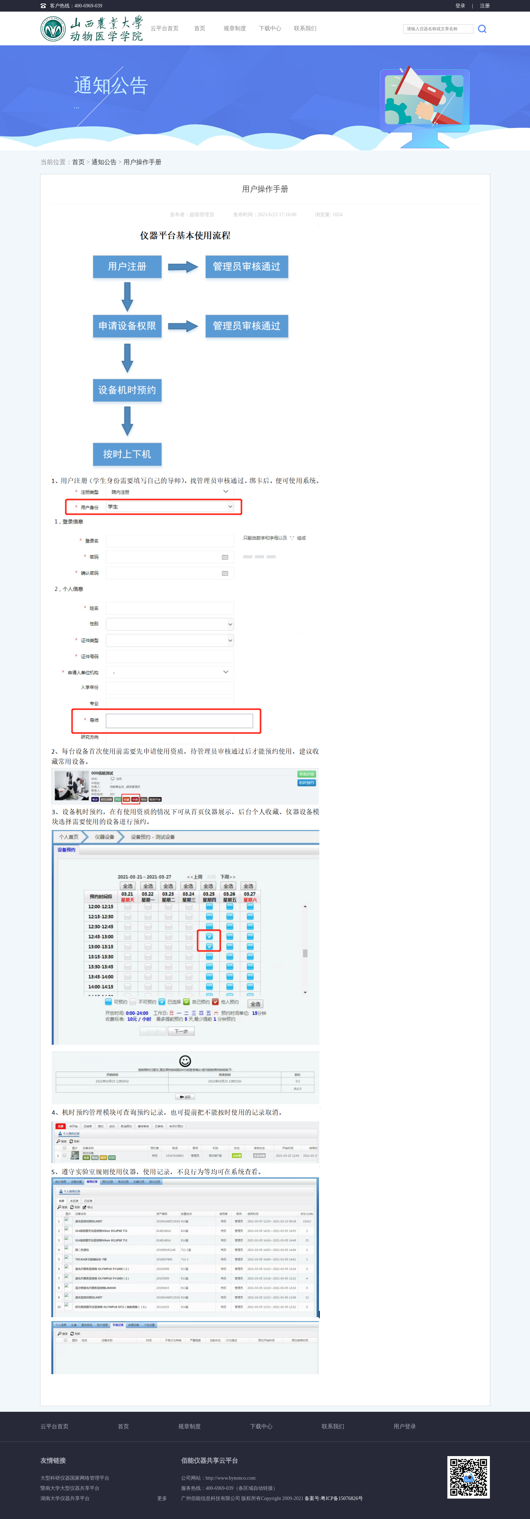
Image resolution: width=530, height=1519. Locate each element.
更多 (162, 1498)
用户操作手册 (142, 162)
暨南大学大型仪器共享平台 (70, 1488)
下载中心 (270, 28)
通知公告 (104, 162)
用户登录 (405, 1426)
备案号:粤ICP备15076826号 (334, 1498)
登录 (461, 5)
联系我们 (305, 28)
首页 (199, 28)
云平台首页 (165, 28)
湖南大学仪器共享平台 (65, 1498)
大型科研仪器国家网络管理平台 (74, 1478)
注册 (485, 5)
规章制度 (235, 28)
